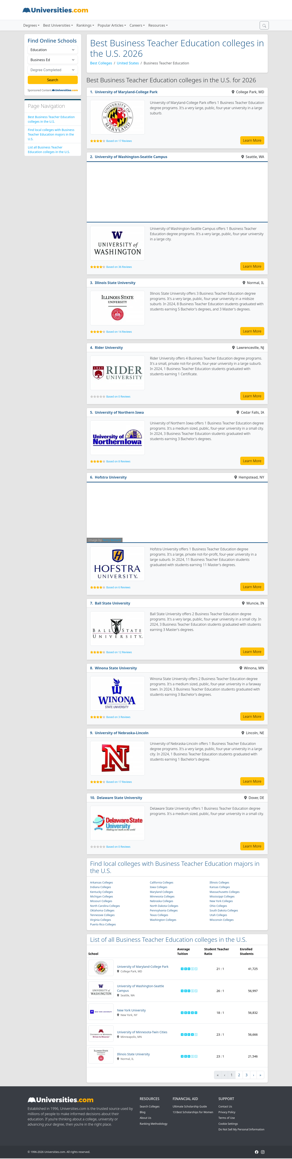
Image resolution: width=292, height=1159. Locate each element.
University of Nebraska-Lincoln (122, 732)
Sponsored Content (40, 90)
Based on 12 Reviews (119, 652)
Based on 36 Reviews (119, 267)
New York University (131, 1010)
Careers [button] (136, 25)
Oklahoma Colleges (102, 910)
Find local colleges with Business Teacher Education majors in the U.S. (51, 134)
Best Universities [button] (56, 25)
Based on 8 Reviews (118, 461)
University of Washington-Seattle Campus (131, 156)
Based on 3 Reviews (118, 717)
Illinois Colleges (219, 882)
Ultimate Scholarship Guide (190, 1106)
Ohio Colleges (218, 906)
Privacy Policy (226, 1112)
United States (128, 63)
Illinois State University (115, 282)
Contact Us (225, 1106)
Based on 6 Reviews (118, 587)
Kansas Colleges (220, 887)
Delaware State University (119, 797)
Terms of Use (226, 1118)
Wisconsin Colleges (222, 920)
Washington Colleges (163, 920)
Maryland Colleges (161, 892)
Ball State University (112, 603)
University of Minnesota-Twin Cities (142, 1032)
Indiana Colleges (100, 887)
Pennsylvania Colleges (164, 910)
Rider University (109, 347)
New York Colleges (221, 901)
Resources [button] (156, 25)
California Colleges (161, 882)
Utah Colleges (218, 915)
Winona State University (116, 668)
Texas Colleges (159, 915)
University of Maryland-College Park (126, 92)
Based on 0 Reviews (118, 396)
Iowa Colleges (158, 887)
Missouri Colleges (101, 901)
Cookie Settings (228, 1124)
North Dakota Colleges (164, 906)
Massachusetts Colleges (225, 892)
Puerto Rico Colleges (103, 924)
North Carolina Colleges (105, 906)
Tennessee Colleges (102, 915)
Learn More (252, 140)
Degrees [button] (30, 25)
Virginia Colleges (100, 920)
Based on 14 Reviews (119, 332)
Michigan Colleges (101, 896)
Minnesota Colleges (162, 896)
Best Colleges (101, 63)
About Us (145, 1118)
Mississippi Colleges (222, 896)
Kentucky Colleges (101, 892)
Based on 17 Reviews (119, 141)
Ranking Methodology (154, 1124)
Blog (142, 1112)
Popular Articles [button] (110, 25)
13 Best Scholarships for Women (193, 1112)
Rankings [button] (84, 25)
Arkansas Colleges (101, 882)
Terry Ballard (111, 540)
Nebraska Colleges (161, 901)
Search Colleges (150, 1106)
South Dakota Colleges (224, 910)
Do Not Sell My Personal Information (241, 1129)
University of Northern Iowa (119, 412)
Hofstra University (111, 477)
